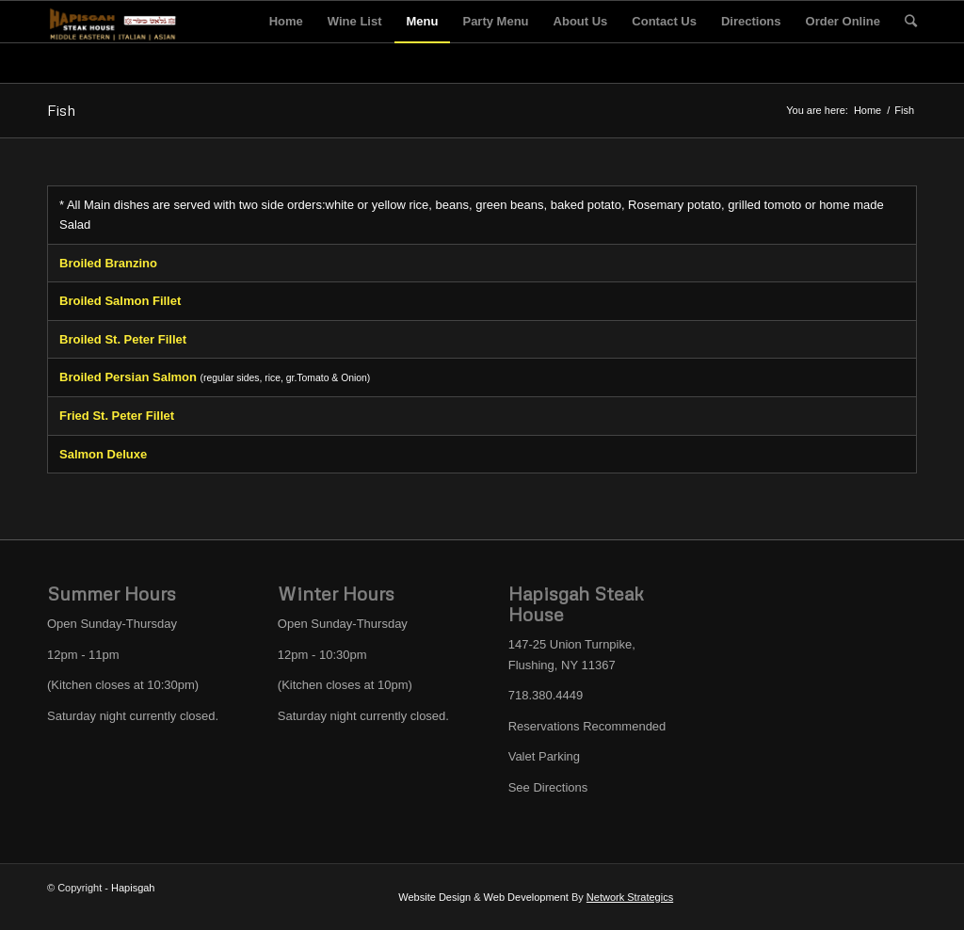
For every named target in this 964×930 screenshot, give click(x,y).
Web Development (526, 897)
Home (867, 110)
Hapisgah (132, 887)
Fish (61, 110)
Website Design (434, 897)
